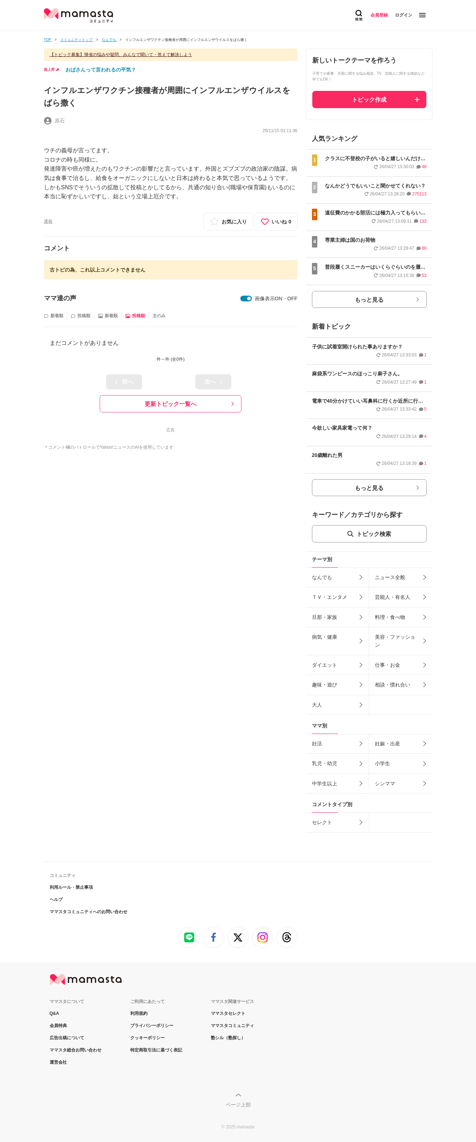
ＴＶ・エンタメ (329, 597)
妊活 (317, 743)
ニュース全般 (390, 577)
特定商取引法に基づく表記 (156, 1050)
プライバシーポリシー (151, 1025)
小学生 (382, 763)
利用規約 (139, 1013)
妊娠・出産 (387, 743)
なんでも (322, 577)
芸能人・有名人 (392, 597)
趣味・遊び (324, 685)
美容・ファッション (395, 641)
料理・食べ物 (390, 617)
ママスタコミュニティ (232, 1025)
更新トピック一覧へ (170, 404)
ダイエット (324, 665)
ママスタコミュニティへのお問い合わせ (88, 912)
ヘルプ (56, 899)
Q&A (54, 1013)
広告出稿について (67, 1038)
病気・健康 (324, 637)
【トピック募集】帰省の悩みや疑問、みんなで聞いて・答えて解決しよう (121, 54)
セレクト (322, 822)
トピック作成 (369, 100)
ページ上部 (238, 1105)
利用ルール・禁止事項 (71, 887)
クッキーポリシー (147, 1038)
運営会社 (58, 1062)
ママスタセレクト (228, 1013)
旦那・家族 (324, 617)
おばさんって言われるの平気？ (100, 70)
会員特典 (58, 1025)
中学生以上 (324, 783)
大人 (317, 705)
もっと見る (369, 300)
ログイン (403, 15)
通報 (48, 221)
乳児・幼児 (324, 763)
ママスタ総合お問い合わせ (75, 1050)
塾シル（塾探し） (228, 1038)
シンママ (385, 783)
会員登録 (379, 15)
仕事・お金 (387, 665)
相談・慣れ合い (392, 685)
